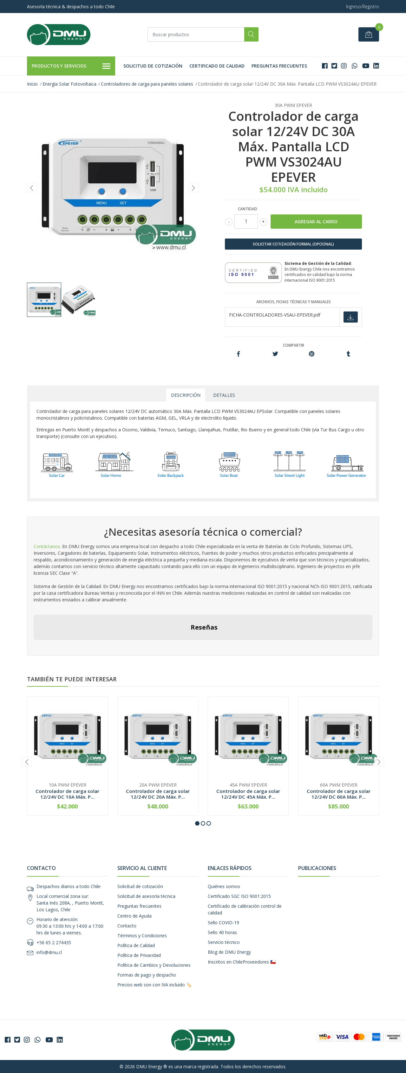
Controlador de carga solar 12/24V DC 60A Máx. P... (338, 794)
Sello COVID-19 (223, 922)
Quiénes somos (224, 886)
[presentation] (31, 187)
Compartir (293, 345)
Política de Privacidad (139, 955)
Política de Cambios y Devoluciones (154, 965)
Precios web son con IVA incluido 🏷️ (154, 985)
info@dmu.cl (49, 952)
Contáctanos (47, 546)
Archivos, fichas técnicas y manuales (293, 301)
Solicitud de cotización (152, 66)
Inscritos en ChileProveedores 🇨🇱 (242, 962)
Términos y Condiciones (142, 935)
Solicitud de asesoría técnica (146, 896)
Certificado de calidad (217, 66)
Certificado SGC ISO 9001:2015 (239, 896)
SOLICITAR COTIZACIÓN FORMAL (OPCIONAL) (293, 244)
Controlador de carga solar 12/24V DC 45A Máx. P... (248, 794)
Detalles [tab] (224, 395)
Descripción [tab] (185, 395)
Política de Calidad (136, 945)
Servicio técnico (224, 942)
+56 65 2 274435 (53, 942)
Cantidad (247, 209)
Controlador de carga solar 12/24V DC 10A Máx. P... (67, 794)
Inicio (32, 84)
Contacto (126, 926)
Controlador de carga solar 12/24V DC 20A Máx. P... (158, 794)
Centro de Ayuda (134, 916)
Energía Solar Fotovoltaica (69, 84)
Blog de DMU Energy (229, 952)
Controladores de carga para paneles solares (147, 84)
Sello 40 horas (222, 932)
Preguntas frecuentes (279, 66)
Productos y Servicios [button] (71, 66)
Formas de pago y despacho (146, 975)
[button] (197, 823)
